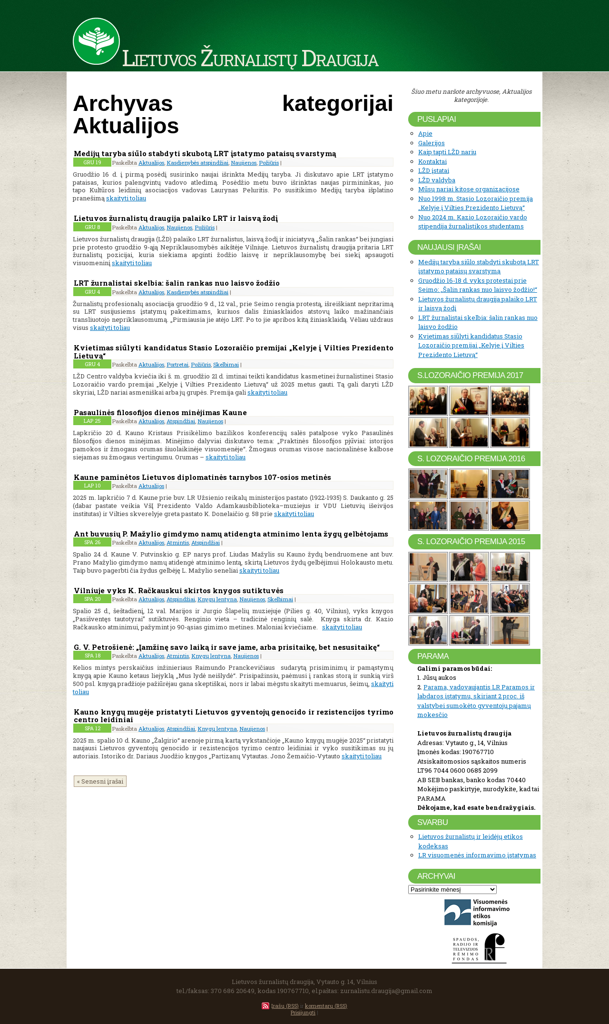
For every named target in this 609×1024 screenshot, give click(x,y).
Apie (425, 133)
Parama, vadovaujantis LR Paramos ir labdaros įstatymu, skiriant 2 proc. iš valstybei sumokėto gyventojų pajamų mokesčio (476, 701)
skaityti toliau (126, 198)
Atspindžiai (181, 421)
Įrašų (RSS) (285, 1005)
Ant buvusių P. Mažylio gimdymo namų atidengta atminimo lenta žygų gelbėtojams (231, 533)
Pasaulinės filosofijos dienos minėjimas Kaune (160, 412)
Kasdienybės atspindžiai (197, 162)
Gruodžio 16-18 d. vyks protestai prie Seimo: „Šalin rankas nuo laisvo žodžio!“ (477, 285)
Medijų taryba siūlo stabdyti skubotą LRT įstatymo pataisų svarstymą (205, 153)
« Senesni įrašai (100, 781)
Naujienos (243, 162)
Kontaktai (432, 161)
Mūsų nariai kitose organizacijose (469, 189)
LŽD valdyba (436, 180)
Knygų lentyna (217, 599)
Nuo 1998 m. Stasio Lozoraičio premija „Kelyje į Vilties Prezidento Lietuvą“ (475, 203)
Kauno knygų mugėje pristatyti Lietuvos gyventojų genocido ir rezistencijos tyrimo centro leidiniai (233, 716)
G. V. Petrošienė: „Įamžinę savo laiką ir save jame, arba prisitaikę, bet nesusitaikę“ (228, 647)
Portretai (177, 364)
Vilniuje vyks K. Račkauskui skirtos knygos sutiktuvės (179, 590)
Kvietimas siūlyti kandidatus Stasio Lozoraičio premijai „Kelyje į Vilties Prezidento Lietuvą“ (233, 351)
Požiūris (269, 162)
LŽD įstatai (433, 170)
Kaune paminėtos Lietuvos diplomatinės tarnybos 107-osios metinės (202, 477)
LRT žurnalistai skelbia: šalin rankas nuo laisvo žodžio (177, 283)
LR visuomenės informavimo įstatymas (477, 855)
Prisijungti (303, 1012)
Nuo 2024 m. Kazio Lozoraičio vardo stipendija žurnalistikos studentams (472, 222)
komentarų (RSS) (326, 1005)
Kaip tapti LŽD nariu (447, 152)
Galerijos (431, 143)
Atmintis (178, 542)
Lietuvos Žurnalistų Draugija (250, 57)
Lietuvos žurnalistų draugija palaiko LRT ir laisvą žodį (176, 218)
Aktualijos (151, 162)
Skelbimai (226, 364)
